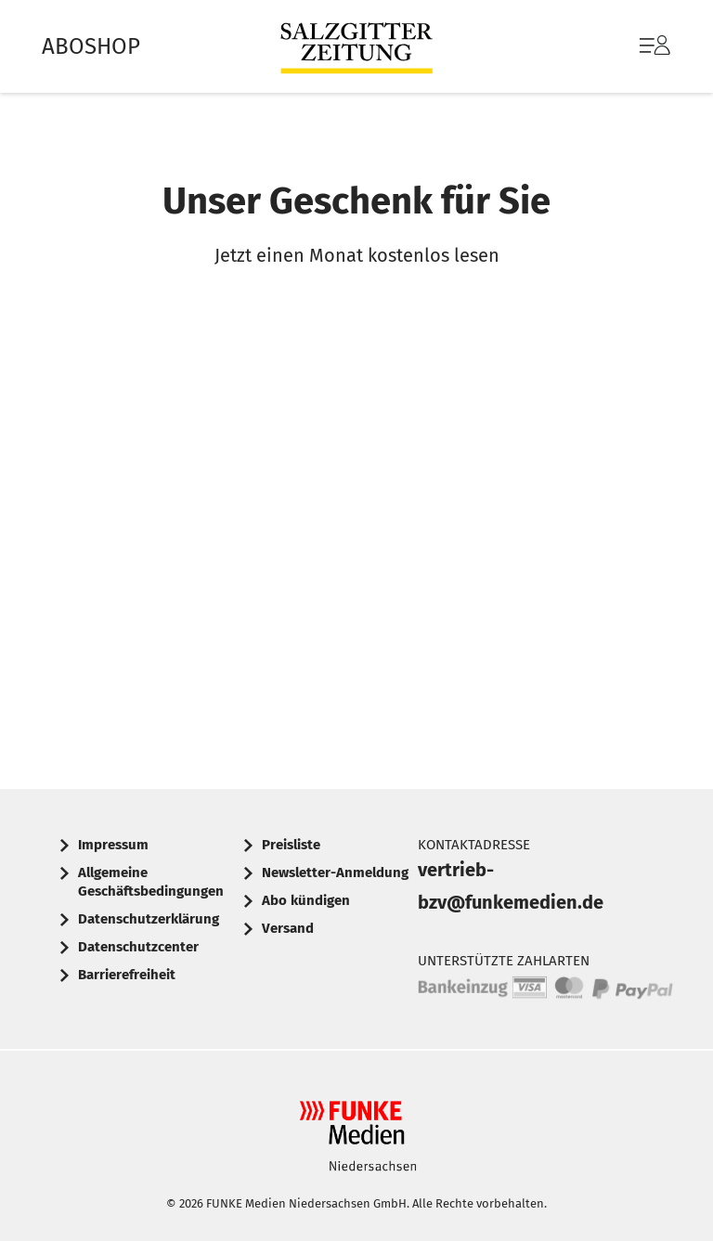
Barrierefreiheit (126, 974)
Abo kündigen (306, 900)
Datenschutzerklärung (148, 919)
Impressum (113, 844)
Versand (288, 928)
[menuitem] (636, 46)
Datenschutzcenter (138, 946)
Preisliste (291, 844)
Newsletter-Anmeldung (335, 872)
